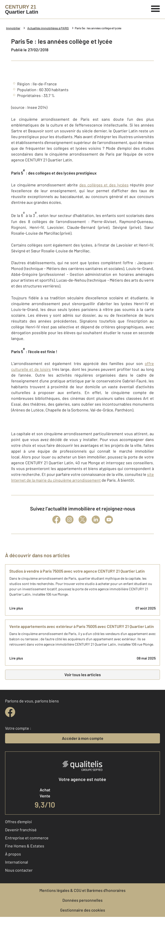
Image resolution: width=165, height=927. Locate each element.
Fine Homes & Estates (24, 845)
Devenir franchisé (21, 829)
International (16, 862)
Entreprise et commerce (27, 837)
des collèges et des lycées (104, 184)
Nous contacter (19, 870)
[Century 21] (21, 9)
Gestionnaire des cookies (82, 910)
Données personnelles (82, 900)
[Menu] (155, 8)
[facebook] (10, 712)
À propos (13, 853)
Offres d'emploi (18, 821)
